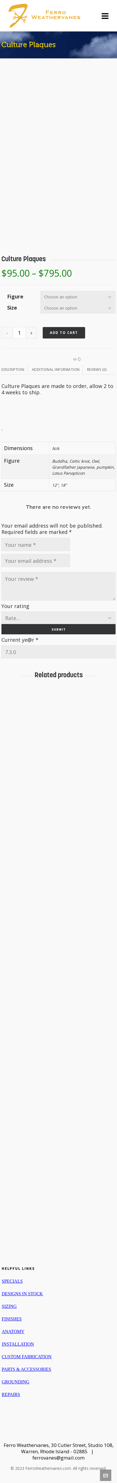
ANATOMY (13, 1331)
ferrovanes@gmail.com (58, 1457)
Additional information (56, 369)
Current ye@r (19, 639)
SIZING (9, 1306)
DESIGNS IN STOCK (22, 1293)
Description (12, 369)
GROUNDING (15, 1381)
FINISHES (12, 1318)
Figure (15, 296)
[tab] (14, 370)
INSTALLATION (18, 1344)
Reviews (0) (97, 369)
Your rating (15, 606)
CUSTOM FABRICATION (27, 1356)
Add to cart (64, 332)
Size (12, 307)
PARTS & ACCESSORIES (26, 1369)
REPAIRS (11, 1394)
